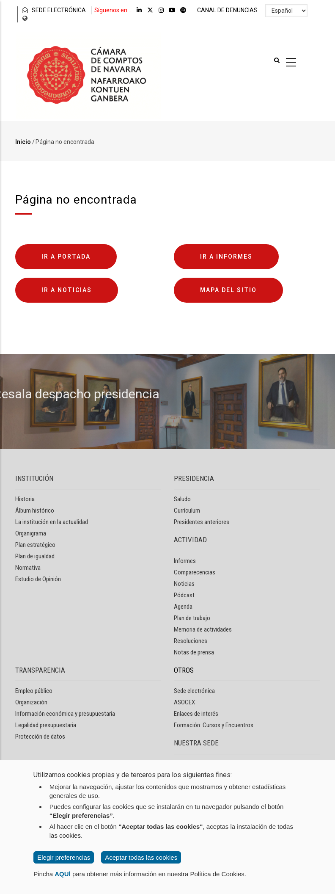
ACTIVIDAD (190, 539)
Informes (185, 561)
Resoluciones (190, 641)
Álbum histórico (34, 510)
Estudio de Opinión (38, 579)
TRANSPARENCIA (40, 670)
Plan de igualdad (35, 556)
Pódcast (184, 595)
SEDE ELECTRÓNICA (53, 10)
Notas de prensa (194, 652)
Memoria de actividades (203, 629)
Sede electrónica (194, 691)
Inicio (23, 141)
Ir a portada (66, 256)
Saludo (182, 499)
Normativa (28, 567)
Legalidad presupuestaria (45, 725)
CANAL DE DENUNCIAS (227, 10)
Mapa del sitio (228, 290)
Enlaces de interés (196, 713)
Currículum (187, 510)
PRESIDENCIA (194, 478)
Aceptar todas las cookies (141, 857)
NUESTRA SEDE (196, 743)
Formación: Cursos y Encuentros (213, 725)
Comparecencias (194, 572)
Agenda (183, 606)
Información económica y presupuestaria (65, 713)
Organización (31, 702)
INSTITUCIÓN (34, 478)
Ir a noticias (66, 290)
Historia (25, 499)
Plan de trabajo (192, 618)
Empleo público (33, 691)
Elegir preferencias (63, 857)
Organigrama (30, 533)
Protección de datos (40, 736)
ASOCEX (184, 702)
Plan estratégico (35, 545)
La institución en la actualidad (51, 522)
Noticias (184, 584)
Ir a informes (226, 256)
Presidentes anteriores (201, 522)
